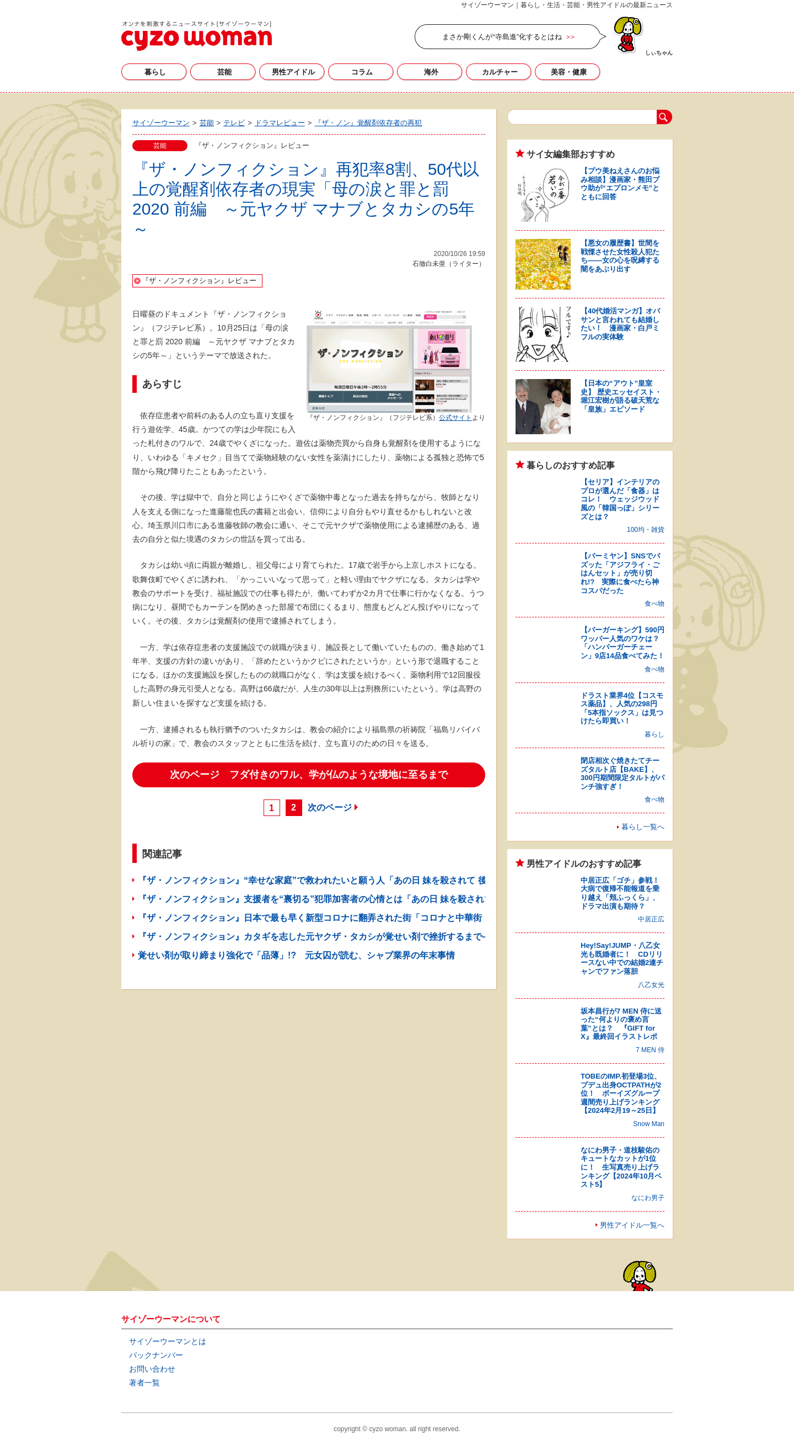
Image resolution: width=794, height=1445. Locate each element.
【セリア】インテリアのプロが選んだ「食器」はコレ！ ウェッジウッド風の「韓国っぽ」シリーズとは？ (620, 499)
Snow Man (648, 1124)
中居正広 (651, 919)
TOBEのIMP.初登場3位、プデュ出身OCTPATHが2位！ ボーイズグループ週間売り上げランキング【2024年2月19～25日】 (621, 1093)
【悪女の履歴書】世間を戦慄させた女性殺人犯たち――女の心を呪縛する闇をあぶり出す (620, 256)
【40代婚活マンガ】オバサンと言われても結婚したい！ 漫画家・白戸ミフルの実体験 (620, 324)
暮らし (155, 72)
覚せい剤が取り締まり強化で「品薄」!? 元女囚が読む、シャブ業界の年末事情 (296, 955)
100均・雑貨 (645, 530)
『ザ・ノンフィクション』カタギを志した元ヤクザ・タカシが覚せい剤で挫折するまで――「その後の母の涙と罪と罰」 (376, 936)
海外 (431, 72)
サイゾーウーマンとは (167, 1341)
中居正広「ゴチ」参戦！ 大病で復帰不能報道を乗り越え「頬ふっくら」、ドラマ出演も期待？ (624, 893)
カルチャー (500, 72)
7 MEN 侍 (650, 1050)
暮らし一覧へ (642, 827)
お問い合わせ (152, 1368)
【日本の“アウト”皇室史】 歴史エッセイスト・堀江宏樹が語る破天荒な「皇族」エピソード (621, 396)
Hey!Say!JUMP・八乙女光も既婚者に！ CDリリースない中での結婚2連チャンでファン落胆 (622, 958)
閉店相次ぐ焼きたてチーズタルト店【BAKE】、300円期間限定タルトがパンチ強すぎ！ (622, 773)
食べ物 (654, 603)
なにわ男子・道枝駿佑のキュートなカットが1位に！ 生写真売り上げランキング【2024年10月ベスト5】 (621, 1167)
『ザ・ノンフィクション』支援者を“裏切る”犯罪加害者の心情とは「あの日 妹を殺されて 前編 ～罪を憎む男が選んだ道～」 (384, 899)
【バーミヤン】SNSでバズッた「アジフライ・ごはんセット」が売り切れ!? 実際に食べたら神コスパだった (620, 573)
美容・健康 (569, 72)
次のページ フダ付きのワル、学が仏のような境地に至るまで (309, 774)
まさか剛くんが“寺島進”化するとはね (502, 37)
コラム (362, 72)
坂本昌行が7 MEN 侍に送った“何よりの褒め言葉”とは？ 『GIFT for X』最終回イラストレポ (621, 1024)
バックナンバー (156, 1355)
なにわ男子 (647, 1198)
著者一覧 (144, 1382)
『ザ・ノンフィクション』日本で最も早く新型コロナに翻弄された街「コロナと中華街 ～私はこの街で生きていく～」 (376, 918)
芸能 (224, 72)
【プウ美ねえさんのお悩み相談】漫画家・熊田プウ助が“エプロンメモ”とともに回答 (620, 184)
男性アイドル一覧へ (632, 1225)
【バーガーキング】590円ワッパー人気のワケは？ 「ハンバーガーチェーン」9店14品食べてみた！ (624, 643)
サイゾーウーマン (196, 36)
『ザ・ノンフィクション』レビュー (199, 280)
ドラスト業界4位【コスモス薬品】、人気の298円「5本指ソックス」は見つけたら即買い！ (622, 708)
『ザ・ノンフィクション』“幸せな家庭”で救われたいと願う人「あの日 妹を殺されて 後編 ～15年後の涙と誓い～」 (370, 880)
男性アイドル (293, 72)
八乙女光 (651, 985)
